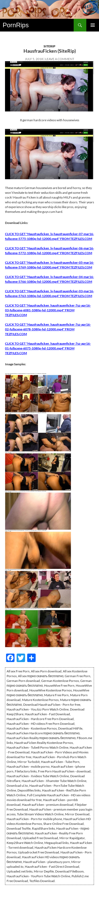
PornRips (16, 25)
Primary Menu (92, 25)
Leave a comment (59, 59)
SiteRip (49, 46)
